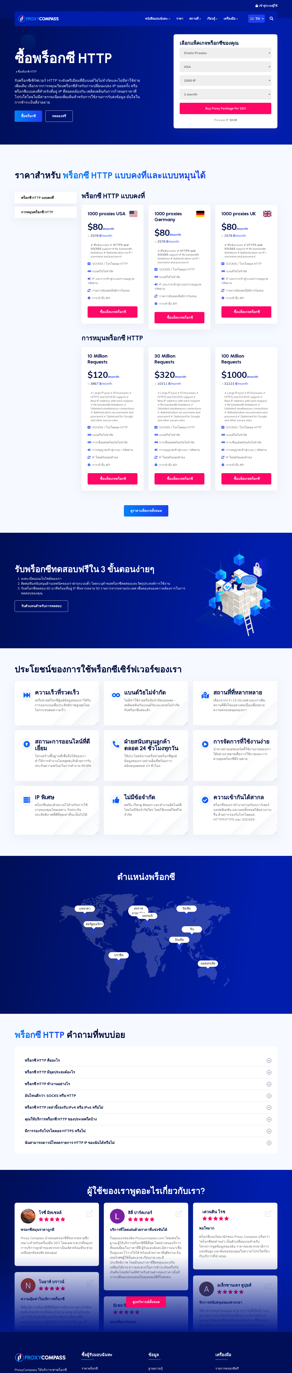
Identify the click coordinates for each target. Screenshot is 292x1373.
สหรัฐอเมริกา (94, 924)
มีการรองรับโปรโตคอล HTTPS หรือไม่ (55, 1131)
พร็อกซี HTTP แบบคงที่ (37, 198)
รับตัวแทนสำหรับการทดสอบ (41, 606)
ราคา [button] (179, 18)
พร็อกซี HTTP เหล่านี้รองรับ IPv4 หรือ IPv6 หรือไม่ (64, 1107)
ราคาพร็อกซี (90, 1368)
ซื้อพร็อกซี (28, 116)
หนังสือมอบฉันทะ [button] (157, 18)
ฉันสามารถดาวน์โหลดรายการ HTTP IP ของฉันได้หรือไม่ (70, 1142)
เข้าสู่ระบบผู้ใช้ (266, 6)
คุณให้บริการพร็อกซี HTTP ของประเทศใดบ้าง (61, 1119)
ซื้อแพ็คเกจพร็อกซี (112, 312)
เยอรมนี (147, 916)
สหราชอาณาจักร (138, 911)
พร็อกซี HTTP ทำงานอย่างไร (47, 1084)
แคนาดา (84, 908)
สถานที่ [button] (195, 18)
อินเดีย (179, 940)
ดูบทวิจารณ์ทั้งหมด (146, 1302)
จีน (192, 929)
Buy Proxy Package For (225, 108)
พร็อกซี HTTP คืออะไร (42, 1060)
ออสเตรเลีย (208, 963)
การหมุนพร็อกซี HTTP (37, 212)
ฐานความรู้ (155, 1368)
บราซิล (118, 955)
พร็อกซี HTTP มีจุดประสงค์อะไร (50, 1072)
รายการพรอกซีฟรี (227, 1368)
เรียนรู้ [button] (212, 18)
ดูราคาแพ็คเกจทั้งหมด (146, 511)
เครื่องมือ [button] (231, 18)
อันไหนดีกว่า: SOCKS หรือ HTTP (50, 1095)
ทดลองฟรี (59, 116)
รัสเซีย (186, 908)
